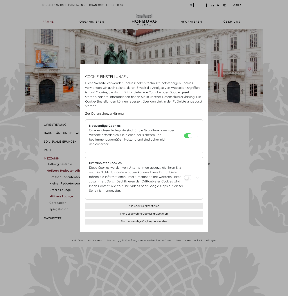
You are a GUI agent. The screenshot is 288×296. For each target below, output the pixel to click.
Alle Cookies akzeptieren (144, 206)
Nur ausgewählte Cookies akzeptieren (144, 213)
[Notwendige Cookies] (188, 135)
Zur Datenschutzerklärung (104, 113)
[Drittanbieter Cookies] (188, 177)
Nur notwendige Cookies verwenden (144, 221)
